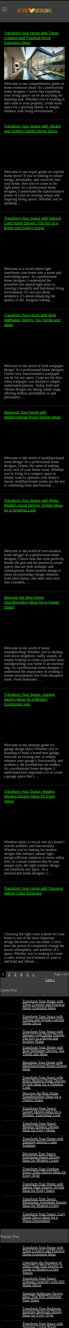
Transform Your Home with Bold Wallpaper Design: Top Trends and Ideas (32, 320)
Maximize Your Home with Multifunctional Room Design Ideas (44, 1065)
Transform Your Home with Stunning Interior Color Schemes (42, 1142)
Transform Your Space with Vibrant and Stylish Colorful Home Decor (43, 1019)
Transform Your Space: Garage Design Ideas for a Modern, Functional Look (29, 699)
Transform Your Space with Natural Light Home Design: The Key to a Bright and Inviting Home (32, 223)
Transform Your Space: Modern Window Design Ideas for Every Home (29, 796)
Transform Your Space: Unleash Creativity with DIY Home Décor (43, 1281)
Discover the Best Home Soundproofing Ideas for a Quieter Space (31, 602)
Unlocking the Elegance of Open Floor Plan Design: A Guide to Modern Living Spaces (42, 1267)
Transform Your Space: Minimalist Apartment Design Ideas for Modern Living (44, 1202)
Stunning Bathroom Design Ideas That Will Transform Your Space (42, 1296)
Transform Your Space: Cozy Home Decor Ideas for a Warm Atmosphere (43, 1217)
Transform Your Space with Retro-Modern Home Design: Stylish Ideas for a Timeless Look (33, 505)
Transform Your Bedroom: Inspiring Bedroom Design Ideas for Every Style (42, 1311)
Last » (50, 980)
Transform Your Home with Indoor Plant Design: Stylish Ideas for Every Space (43, 1187)
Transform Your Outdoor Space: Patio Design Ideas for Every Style (44, 1172)
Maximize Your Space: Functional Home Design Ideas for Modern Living (40, 1157)
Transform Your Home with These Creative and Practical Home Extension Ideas (31, 38)
